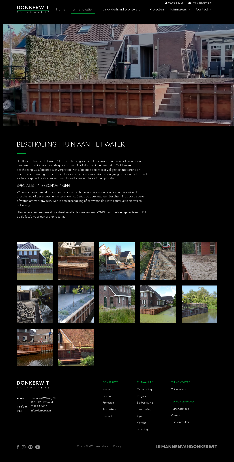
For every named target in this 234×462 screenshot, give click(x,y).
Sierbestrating (145, 402)
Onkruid (176, 415)
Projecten (157, 9)
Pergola (141, 396)
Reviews (107, 396)
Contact (202, 9)
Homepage (109, 389)
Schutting (142, 429)
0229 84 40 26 (39, 406)
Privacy (117, 446)
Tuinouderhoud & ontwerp (121, 9)
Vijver (140, 416)
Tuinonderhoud (180, 408)
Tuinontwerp (178, 389)
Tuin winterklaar (180, 422)
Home (60, 9)
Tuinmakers (179, 9)
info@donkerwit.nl (202, 2)
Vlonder (141, 422)
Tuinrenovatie (81, 9)
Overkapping (144, 389)
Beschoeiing (144, 409)
